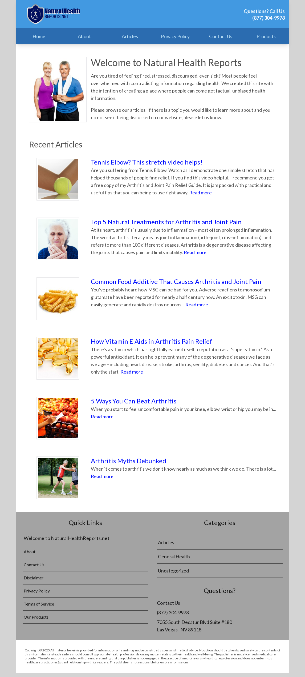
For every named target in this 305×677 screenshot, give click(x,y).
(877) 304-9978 (268, 18)
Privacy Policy (175, 36)
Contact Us (220, 36)
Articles (130, 36)
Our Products (36, 616)
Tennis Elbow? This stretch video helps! (146, 162)
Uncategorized (173, 571)
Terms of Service (39, 603)
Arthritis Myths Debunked (128, 460)
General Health (174, 556)
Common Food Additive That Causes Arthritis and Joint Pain (176, 281)
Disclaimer (33, 577)
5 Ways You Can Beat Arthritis (133, 401)
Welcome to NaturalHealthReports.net (67, 538)
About (84, 36)
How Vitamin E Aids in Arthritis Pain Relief (151, 341)
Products (266, 36)
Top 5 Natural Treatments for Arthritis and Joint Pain (166, 222)
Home (38, 36)
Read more (200, 192)
